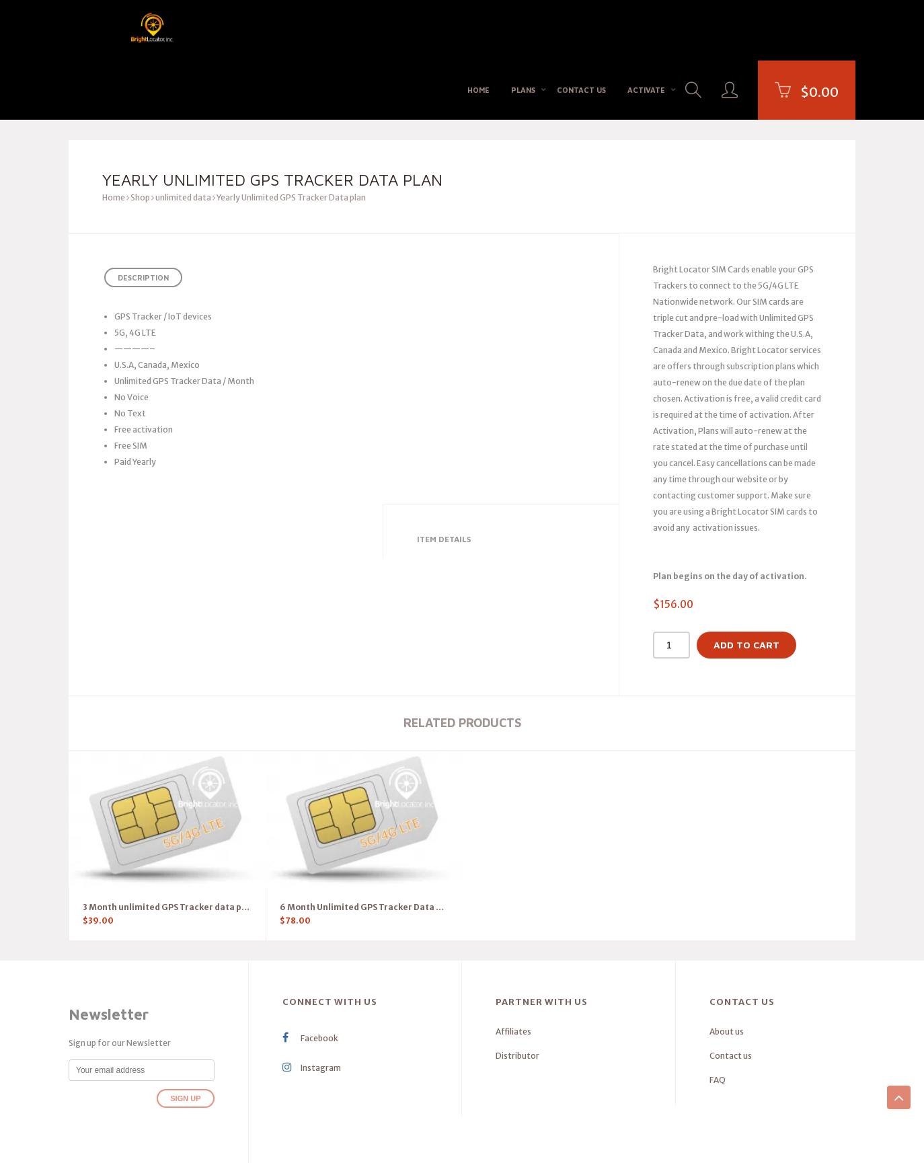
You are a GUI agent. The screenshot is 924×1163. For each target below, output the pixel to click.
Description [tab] (143, 218)
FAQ (717, 1021)
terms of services (558, 1142)
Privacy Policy (498, 1142)
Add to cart (746, 585)
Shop (140, 138)
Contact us (581, 29)
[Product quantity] (671, 586)
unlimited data (183, 138)
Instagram (311, 1009)
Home (478, 29)
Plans (523, 29)
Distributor (517, 996)
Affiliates (513, 972)
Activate (646, 29)
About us (726, 972)
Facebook (310, 979)
